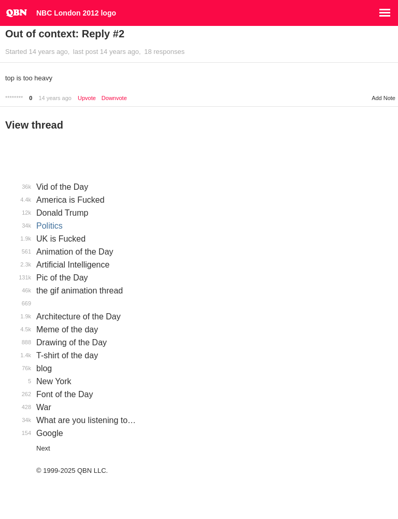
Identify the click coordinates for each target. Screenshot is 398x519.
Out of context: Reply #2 (64, 33)
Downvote (114, 98)
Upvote (87, 98)
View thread (34, 125)
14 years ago (55, 98)
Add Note (383, 98)
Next (43, 448)
